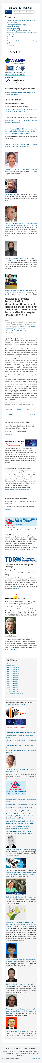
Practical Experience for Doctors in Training (21, 850)
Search (8, 12)
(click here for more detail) (16, 704)
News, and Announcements (15, 694)
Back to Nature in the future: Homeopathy (19, 897)
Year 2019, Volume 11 (13, 671)
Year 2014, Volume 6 (12, 677)
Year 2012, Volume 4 (12, 685)
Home (8, 663)
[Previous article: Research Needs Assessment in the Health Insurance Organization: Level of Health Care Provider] (9, 414)
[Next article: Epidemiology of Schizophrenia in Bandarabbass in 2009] (33, 414)
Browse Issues (10, 665)
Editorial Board (12, 37)
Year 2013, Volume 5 (12, 683)
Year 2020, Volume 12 (13, 669)
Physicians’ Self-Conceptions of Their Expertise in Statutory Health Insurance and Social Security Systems (21, 225)
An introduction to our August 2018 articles (19, 808)
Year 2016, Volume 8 (12, 679)
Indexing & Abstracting (14, 39)
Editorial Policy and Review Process (19, 31)
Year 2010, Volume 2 (12, 689)
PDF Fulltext (20, 410)
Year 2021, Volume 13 (13, 667)
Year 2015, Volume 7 (12, 681)
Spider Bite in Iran (12, 194)
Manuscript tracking (13, 29)
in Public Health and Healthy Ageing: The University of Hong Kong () (20, 816)
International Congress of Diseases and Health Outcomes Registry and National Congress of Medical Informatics (21, 874)
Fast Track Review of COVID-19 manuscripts (20, 732)
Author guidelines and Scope (16, 25)
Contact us (10, 45)
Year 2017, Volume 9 (12, 675)
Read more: (30, 549)
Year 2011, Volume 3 (19, 331)
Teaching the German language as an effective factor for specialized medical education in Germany (21, 1011)
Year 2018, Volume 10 (13, 673)
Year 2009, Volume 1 (12, 691)
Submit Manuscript (13, 27)
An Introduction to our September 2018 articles (21, 805)
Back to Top (36, 1059)
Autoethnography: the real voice (16, 1031)
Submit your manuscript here (19, 489)
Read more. (8, 434)
